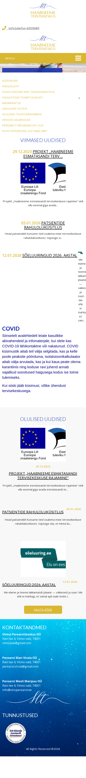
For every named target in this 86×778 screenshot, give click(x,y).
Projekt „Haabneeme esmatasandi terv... (48, 154)
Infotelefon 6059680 (20, 28)
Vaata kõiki (43, 610)
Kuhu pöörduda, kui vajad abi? (24, 131)
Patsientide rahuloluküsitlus (44, 225)
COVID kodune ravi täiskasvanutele (28, 92)
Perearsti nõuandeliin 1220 (22, 125)
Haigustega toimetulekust (22, 97)
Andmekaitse (11, 103)
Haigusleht (10, 86)
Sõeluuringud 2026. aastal (49, 255)
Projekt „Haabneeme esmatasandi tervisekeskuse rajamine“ (41, 475)
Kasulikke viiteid (14, 108)
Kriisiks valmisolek (16, 119)
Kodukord (10, 80)
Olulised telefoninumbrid (22, 114)
